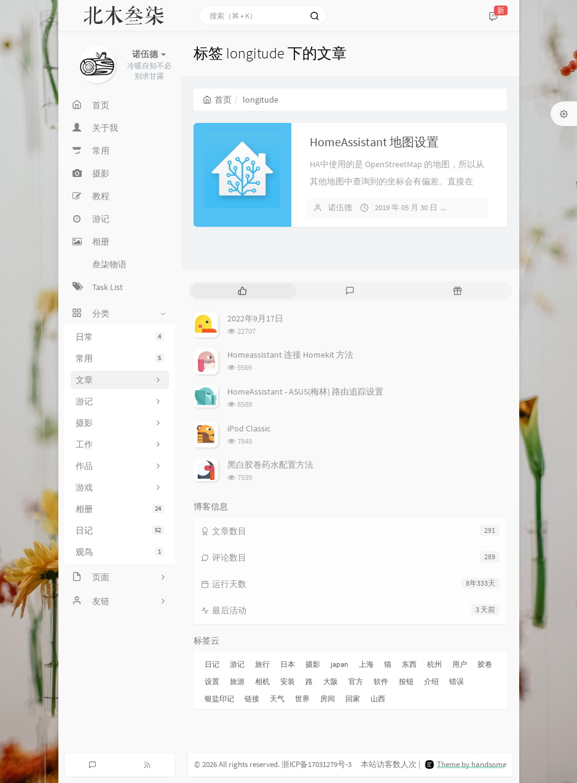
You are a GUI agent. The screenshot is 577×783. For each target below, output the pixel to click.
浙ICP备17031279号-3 (316, 764)
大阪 (330, 681)
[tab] (243, 291)
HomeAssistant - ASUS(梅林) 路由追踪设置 (305, 391)
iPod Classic (248, 428)
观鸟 (120, 551)
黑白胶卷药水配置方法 (270, 464)
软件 (381, 681)
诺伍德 (340, 207)
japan (339, 664)
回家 (352, 698)
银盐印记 (219, 698)
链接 (252, 698)
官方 (355, 681)
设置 (212, 681)
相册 (120, 508)
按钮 (406, 681)
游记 (237, 664)
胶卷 (484, 664)
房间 (327, 698)
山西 (378, 698)
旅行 (262, 664)
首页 (217, 99)
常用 (120, 358)
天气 (277, 698)
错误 (456, 681)
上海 (366, 664)
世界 (302, 698)
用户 (459, 664)
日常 (120, 336)
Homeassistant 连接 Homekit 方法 (290, 354)
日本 (287, 664)
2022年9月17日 (255, 318)
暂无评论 (474, 207)
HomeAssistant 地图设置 (374, 141)
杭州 (434, 664)
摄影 (312, 664)
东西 (409, 664)
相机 (262, 681)
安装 (287, 681)
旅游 (237, 681)
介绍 (431, 681)
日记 (120, 530)
